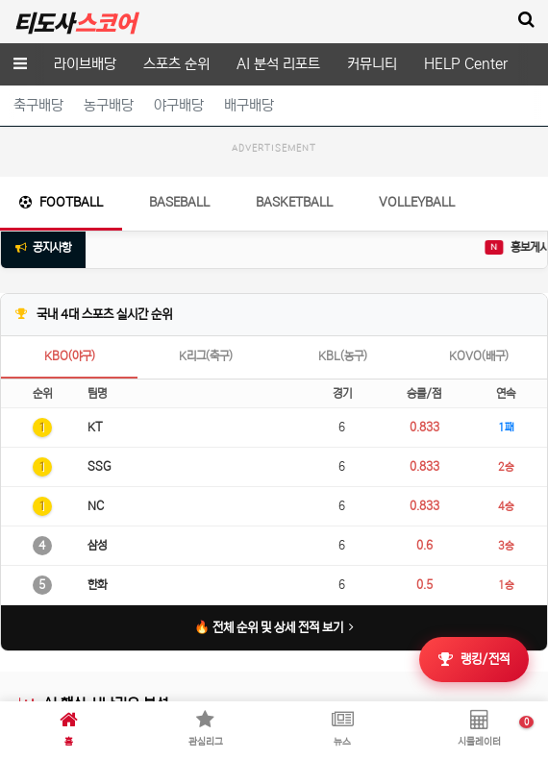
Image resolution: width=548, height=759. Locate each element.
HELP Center (466, 64)
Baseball (179, 202)
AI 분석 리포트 (278, 64)
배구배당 (249, 105)
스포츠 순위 (176, 64)
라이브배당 (85, 64)
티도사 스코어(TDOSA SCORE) (74, 22)
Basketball (294, 202)
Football (61, 202)
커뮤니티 (372, 64)
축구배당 (38, 105)
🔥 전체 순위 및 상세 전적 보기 (274, 628)
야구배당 (179, 105)
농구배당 (109, 105)
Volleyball (417, 202)
